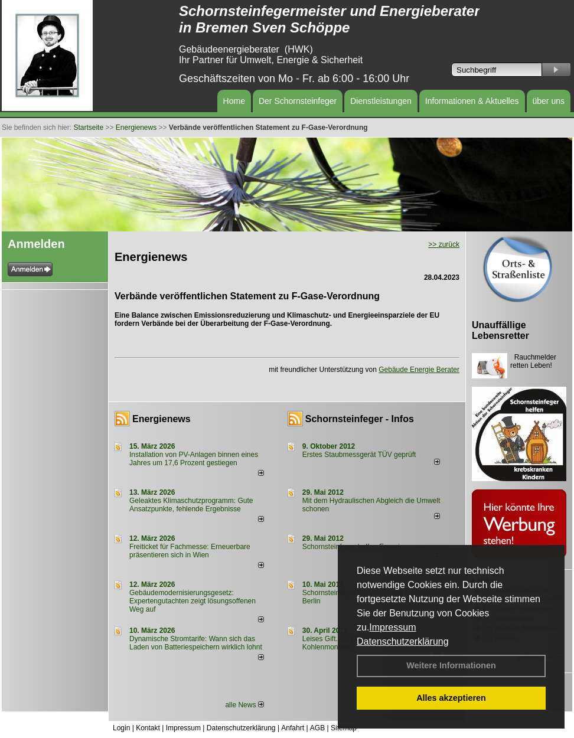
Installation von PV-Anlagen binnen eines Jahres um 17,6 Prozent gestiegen (193, 458)
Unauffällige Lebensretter (500, 330)
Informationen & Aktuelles (472, 101)
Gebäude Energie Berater (419, 369)
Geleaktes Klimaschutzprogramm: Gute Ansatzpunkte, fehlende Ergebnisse (191, 505)
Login (121, 728)
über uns (549, 101)
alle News (244, 705)
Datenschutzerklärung (403, 641)
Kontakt (148, 728)
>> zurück (443, 244)
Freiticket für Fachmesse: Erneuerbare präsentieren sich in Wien (189, 551)
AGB (317, 728)
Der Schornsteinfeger (298, 101)
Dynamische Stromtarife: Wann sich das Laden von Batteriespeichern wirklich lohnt (195, 643)
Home (234, 101)
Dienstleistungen (381, 101)
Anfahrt (292, 728)
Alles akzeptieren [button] (451, 698)
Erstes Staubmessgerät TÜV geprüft (359, 454)
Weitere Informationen (451, 665)
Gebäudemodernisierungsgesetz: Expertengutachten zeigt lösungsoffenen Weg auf (192, 601)
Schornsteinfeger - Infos (359, 419)
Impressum (392, 627)
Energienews (161, 419)
